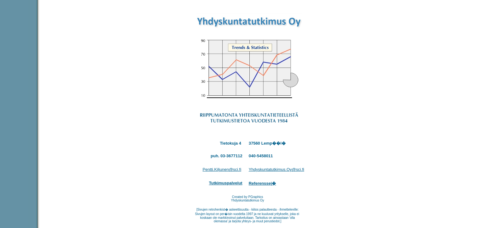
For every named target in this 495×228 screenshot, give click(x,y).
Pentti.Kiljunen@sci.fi (222, 169)
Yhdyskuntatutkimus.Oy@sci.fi (276, 169)
